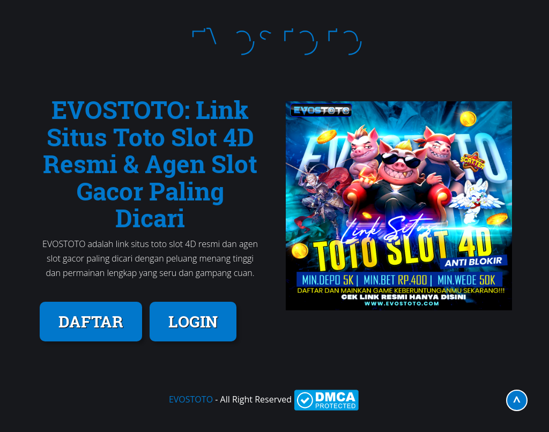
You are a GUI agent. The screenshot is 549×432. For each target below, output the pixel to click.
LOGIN (193, 321)
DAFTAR (90, 321)
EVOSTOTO (191, 399)
